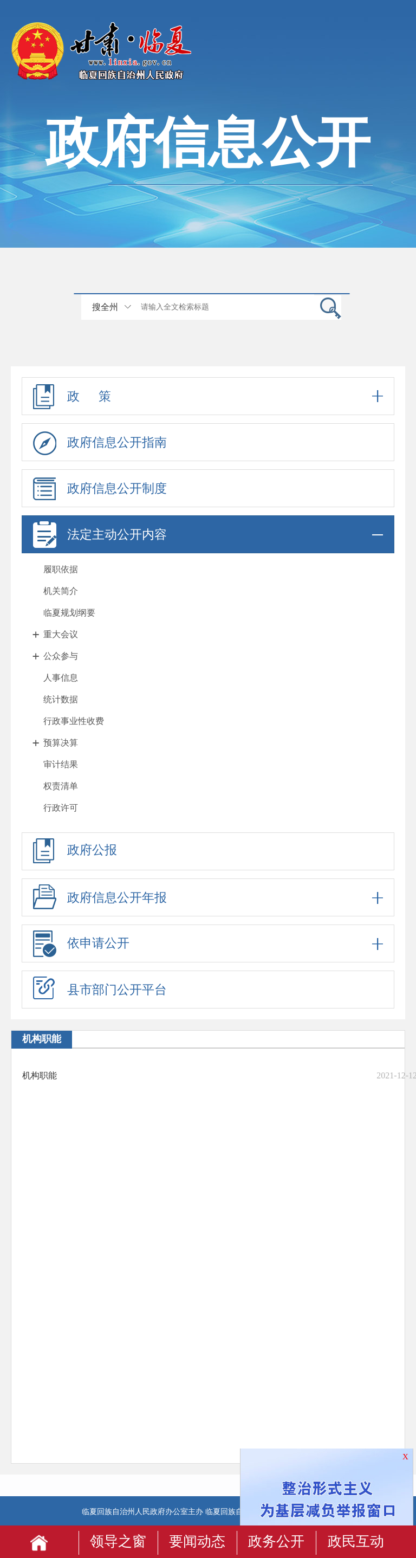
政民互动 (356, 1541)
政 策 (208, 396)
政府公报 (75, 850)
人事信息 (60, 677)
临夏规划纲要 (69, 612)
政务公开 (276, 1541)
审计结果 (60, 764)
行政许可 (60, 807)
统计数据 (60, 699)
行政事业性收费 (73, 721)
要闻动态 (197, 1541)
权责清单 (60, 786)
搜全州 (105, 307)
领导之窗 (118, 1541)
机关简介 (60, 591)
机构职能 (39, 1075)
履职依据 (60, 569)
